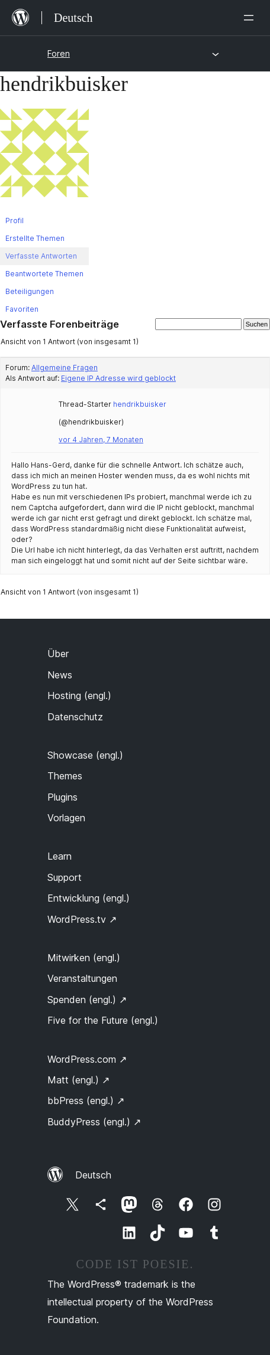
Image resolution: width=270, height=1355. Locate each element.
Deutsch (93, 1175)
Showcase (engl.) (85, 755)
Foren (58, 53)
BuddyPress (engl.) (94, 1122)
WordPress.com (87, 1059)
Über (58, 653)
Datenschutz (75, 717)
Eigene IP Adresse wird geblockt (118, 378)
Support (64, 877)
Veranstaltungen (82, 978)
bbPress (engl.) (85, 1100)
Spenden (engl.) (87, 999)
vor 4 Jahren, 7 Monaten (101, 439)
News (59, 675)
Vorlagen (66, 818)
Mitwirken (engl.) (83, 958)
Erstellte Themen (35, 238)
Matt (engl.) (78, 1080)
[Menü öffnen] (251, 17)
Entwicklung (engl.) (88, 898)
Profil (14, 220)
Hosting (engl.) (79, 695)
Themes (64, 776)
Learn (59, 856)
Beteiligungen (29, 291)
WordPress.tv (82, 919)
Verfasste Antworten (41, 256)
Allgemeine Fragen (64, 367)
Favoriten (21, 309)
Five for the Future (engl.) (102, 1020)
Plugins (62, 797)
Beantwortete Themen (44, 273)
